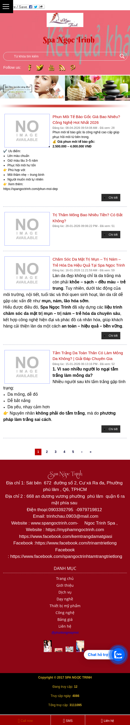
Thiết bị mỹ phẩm (65, 605)
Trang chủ (65, 578)
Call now (25, 721)
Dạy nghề (65, 598)
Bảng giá (65, 619)
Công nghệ (65, 612)
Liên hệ (64, 626)
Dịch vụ (65, 592)
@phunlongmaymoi (65, 632)
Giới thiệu (65, 585)
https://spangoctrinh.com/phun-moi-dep (30, 189)
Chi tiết (113, 197)
